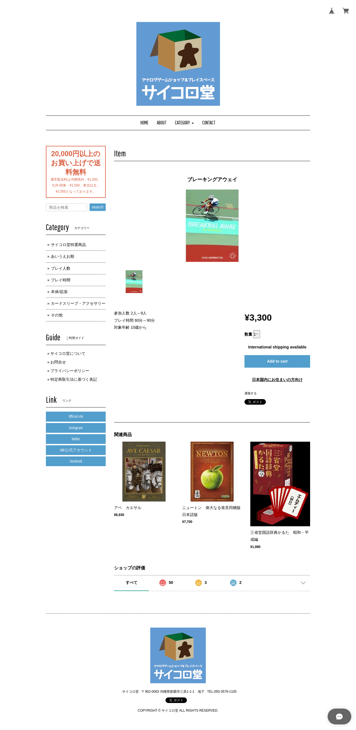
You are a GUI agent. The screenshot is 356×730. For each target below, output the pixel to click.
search (97, 207)
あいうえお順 (62, 256)
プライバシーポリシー (69, 370)
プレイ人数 (60, 268)
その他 (57, 315)
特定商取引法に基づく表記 (73, 379)
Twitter (75, 439)
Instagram (76, 428)
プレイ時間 (60, 280)
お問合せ (58, 362)
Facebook (76, 461)
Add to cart (277, 361)
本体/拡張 (59, 291)
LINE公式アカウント (76, 450)
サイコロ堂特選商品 (68, 244)
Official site (76, 416)
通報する (250, 393)
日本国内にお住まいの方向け (277, 379)
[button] (184, 123)
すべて (131, 582)
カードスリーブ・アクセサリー (78, 303)
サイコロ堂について (67, 353)
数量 (248, 334)
